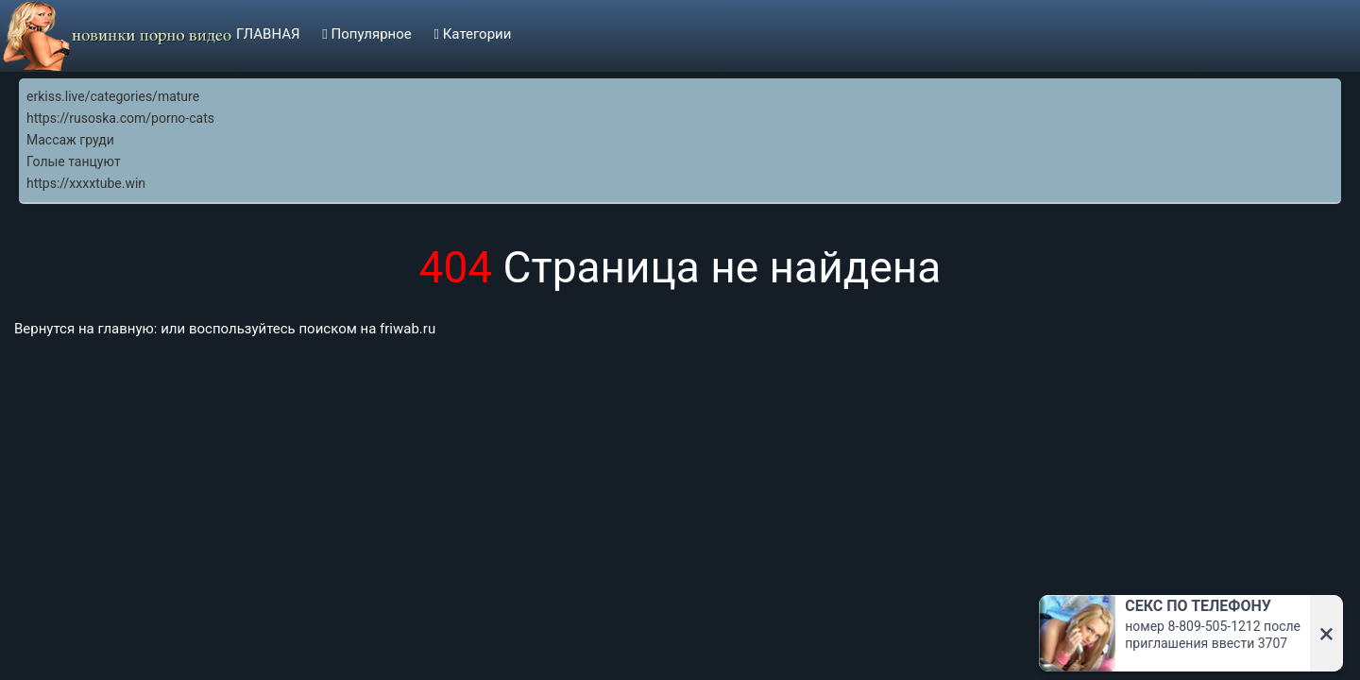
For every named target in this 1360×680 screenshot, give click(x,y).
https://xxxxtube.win (85, 183)
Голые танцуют (73, 161)
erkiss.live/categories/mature (112, 96)
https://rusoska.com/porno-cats (120, 118)
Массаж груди (70, 139)
